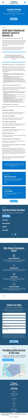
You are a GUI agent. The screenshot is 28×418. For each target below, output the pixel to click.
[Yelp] (10, 410)
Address (4, 324)
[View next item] (16, 234)
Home (14, 400)
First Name (4, 313)
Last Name (4, 316)
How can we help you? (6, 329)
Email (3, 321)
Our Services (14, 403)
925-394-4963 (14, 389)
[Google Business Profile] (17, 410)
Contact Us (14, 406)
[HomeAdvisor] (12, 410)
